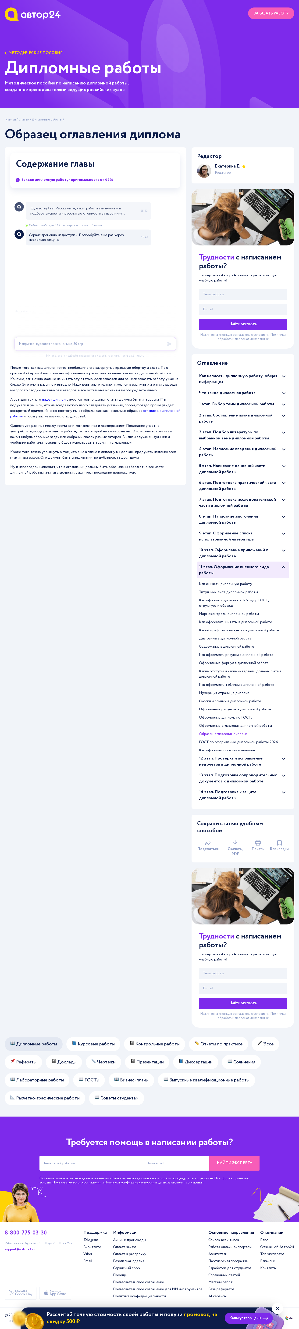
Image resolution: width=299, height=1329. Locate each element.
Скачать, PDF (235, 848)
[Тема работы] (243, 294)
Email (87, 1261)
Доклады (63, 1062)
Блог (264, 1240)
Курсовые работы (93, 1044)
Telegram (90, 1240)
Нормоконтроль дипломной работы (229, 614)
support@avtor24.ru (20, 1249)
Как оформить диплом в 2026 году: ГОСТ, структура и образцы (234, 603)
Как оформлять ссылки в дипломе (227, 750)
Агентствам (217, 1254)
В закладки (279, 846)
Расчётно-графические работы (45, 1098)
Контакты (268, 1268)
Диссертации (196, 1062)
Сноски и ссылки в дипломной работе (230, 701)
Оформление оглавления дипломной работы (235, 725)
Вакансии (267, 1261)
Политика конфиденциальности (139, 1296)
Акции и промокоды (129, 1240)
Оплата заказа (124, 1247)
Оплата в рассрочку (129, 1254)
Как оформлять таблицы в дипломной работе (236, 684)
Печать (258, 846)
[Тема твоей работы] (91, 1163)
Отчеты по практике (218, 1044)
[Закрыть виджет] (277, 1308)
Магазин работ (220, 1282)
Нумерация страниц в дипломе (224, 693)
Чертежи (103, 1062)
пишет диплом (54, 399)
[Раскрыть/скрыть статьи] (283, 376)
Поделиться (208, 846)
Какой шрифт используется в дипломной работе (239, 630)
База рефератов (221, 1289)
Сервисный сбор (126, 1268)
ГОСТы (89, 1080)
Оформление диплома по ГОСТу (226, 717)
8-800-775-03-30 (26, 1233)
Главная (10, 119)
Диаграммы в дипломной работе (225, 638)
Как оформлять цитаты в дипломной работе (235, 622)
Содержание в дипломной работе (226, 646)
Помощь (120, 1275)
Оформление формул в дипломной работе (234, 663)
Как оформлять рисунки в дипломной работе (236, 654)
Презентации (147, 1062)
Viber (87, 1254)
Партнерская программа (228, 1261)
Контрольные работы (155, 1044)
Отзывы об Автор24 (277, 1247)
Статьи (23, 119)
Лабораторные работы (37, 1080)
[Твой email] (243, 309)
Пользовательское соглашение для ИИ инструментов (157, 1289)
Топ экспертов (272, 1254)
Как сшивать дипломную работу (225, 584)
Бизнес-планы (131, 1080)
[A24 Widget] (95, 279)
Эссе (265, 1044)
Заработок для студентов (230, 1268)
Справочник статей (224, 1275)
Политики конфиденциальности (129, 1182)
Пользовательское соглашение (138, 1282)
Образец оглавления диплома (223, 734)
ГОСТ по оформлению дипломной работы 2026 (238, 742)
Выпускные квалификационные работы (206, 1080)
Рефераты (23, 1062)
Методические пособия (34, 53)
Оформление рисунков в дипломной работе (235, 709)
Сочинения (241, 1062)
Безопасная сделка (128, 1261)
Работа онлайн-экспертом (230, 1247)
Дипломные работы (47, 119)
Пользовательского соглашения (76, 1182)
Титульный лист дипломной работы (228, 592)
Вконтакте (92, 1247)
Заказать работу (271, 13)
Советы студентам (117, 1098)
